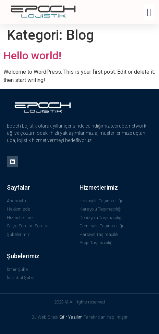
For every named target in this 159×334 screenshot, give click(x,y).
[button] (149, 12)
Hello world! (32, 55)
